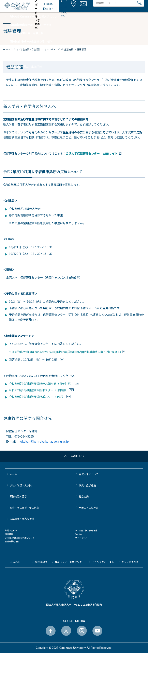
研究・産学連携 (87, 485)
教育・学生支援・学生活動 (24, 507)
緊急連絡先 (41, 562)
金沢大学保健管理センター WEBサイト (92, 153)
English (78, 534)
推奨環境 (9, 534)
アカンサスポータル (103, 562)
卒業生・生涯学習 (88, 507)
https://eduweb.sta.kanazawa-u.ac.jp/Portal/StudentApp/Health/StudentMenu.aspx (65, 352)
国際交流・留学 (18, 496)
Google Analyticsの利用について (19, 537)
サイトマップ (81, 537)
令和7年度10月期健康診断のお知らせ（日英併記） (41, 384)
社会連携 (84, 496)
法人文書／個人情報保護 (86, 530)
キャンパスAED (129, 562)
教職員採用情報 (12, 541)
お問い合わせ (11, 530)
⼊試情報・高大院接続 (22, 518)
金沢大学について (88, 474)
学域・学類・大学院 (21, 485)
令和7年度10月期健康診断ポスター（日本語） (38, 390)
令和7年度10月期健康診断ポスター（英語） (37, 397)
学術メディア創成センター (69, 562)
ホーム (13, 474)
